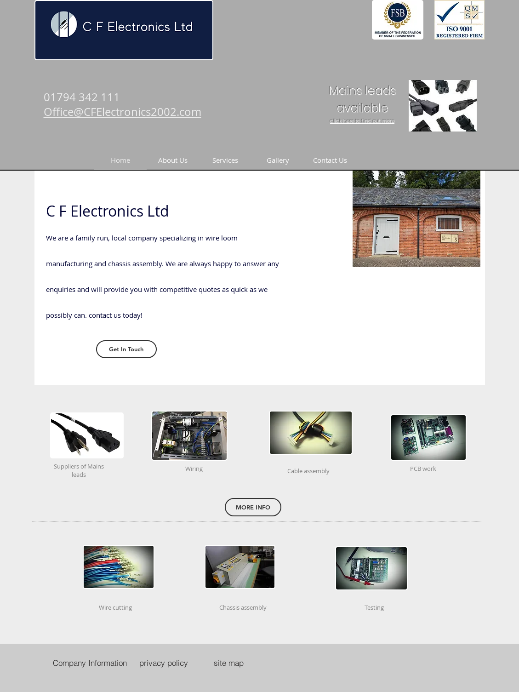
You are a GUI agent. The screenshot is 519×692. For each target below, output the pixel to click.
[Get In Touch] (126, 349)
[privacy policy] (163, 662)
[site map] (229, 662)
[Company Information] (90, 662)
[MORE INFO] (253, 507)
